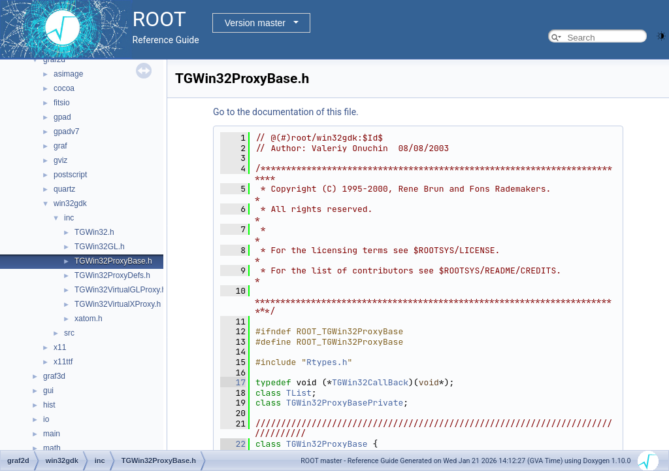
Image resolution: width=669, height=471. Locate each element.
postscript (70, 174)
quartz (64, 189)
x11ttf (63, 361)
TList (299, 392)
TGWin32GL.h (99, 246)
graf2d (54, 59)
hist (49, 405)
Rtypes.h (326, 362)
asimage (68, 73)
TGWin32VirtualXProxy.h (117, 304)
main (51, 433)
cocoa (64, 88)
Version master (255, 23)
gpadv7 (66, 131)
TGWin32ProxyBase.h (113, 261)
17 (233, 382)
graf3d (54, 376)
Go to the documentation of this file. (286, 112)
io (46, 419)
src (69, 333)
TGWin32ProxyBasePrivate (344, 402)
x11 (60, 347)
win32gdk (70, 203)
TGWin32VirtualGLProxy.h (120, 289)
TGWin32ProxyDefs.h (112, 275)
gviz (60, 160)
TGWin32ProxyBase (327, 443)
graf (60, 145)
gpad (62, 117)
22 (233, 443)
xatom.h (88, 318)
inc (69, 217)
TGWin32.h (94, 232)
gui (48, 390)
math (52, 448)
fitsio (62, 102)
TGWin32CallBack (370, 382)
